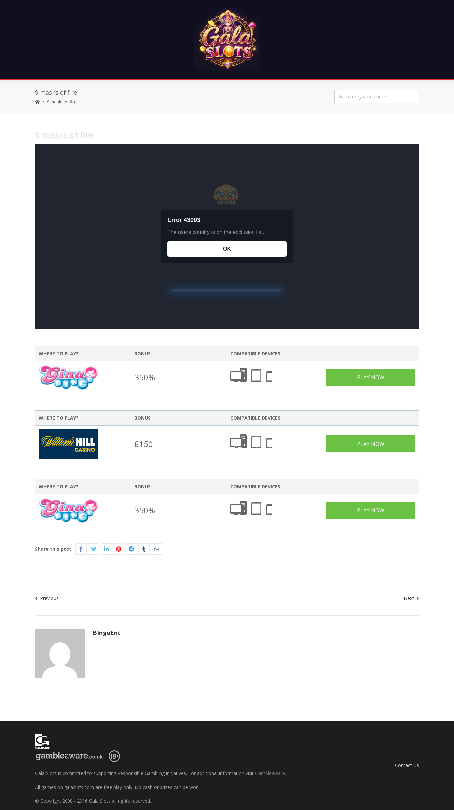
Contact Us (407, 765)
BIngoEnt (107, 633)
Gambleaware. (270, 773)
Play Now (370, 377)
